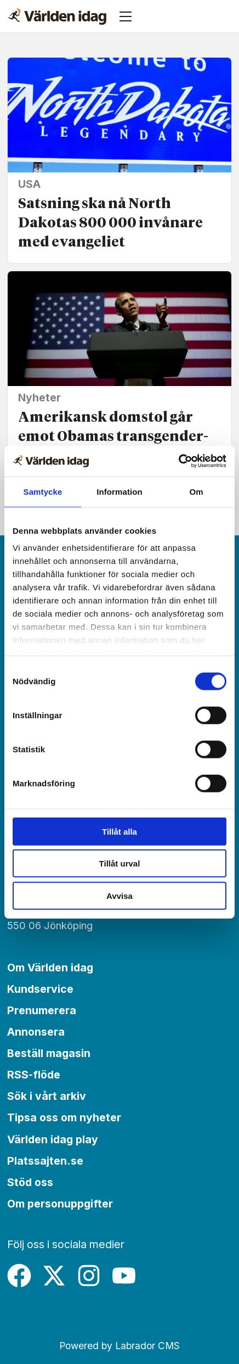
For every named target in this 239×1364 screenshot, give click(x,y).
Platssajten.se (45, 1160)
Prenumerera (41, 1010)
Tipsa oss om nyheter (64, 1117)
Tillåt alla (119, 831)
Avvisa (119, 895)
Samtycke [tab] (43, 491)
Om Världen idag (50, 967)
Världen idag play (52, 1139)
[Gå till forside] (57, 16)
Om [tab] (196, 491)
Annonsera (36, 1031)
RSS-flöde (33, 1074)
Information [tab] (119, 491)
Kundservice (40, 989)
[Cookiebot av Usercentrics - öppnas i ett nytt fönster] (178, 461)
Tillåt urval (119, 863)
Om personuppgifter (60, 1203)
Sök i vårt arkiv (46, 1096)
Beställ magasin (48, 1053)
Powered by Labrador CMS (119, 1345)
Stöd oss (30, 1182)
